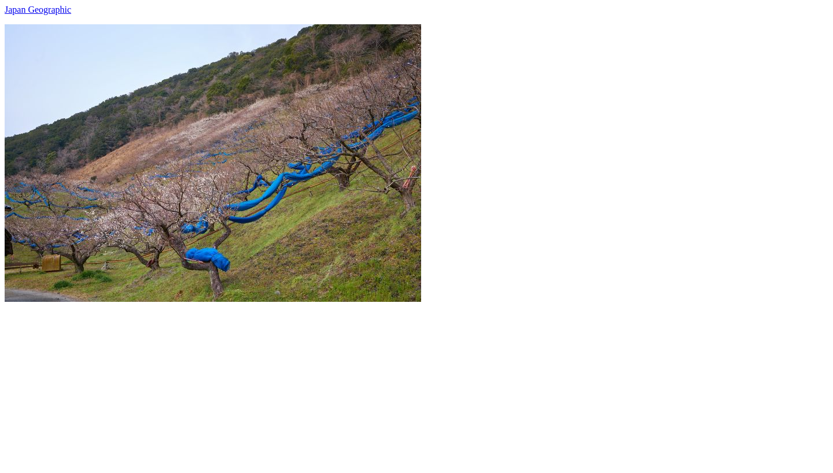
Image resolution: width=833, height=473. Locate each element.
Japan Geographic (38, 9)
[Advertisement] (352, 383)
